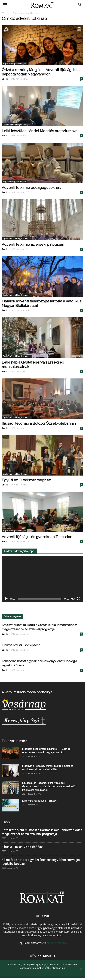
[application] (42, 579)
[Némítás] (73, 599)
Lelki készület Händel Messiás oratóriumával (40, 131)
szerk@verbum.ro (57, 943)
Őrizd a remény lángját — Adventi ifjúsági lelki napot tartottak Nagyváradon (41, 72)
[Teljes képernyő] (78, 599)
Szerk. (5, 78)
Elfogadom (42, 972)
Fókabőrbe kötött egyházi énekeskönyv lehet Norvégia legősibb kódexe (41, 861)
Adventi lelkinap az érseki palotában (33, 244)
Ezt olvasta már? (14, 741)
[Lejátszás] (6, 599)
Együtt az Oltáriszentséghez (26, 480)
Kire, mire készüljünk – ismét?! (39, 800)
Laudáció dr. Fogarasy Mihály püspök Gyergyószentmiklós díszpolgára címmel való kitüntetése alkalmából (48, 786)
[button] (80, 5)
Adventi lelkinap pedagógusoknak (31, 187)
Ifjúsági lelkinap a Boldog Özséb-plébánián (39, 423)
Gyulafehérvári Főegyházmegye (17, 124)
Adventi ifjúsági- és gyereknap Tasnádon (37, 537)
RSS (7, 822)
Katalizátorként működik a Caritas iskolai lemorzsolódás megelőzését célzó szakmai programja (42, 832)
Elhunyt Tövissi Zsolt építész (21, 645)
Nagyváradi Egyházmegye (14, 63)
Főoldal (5, 13)
